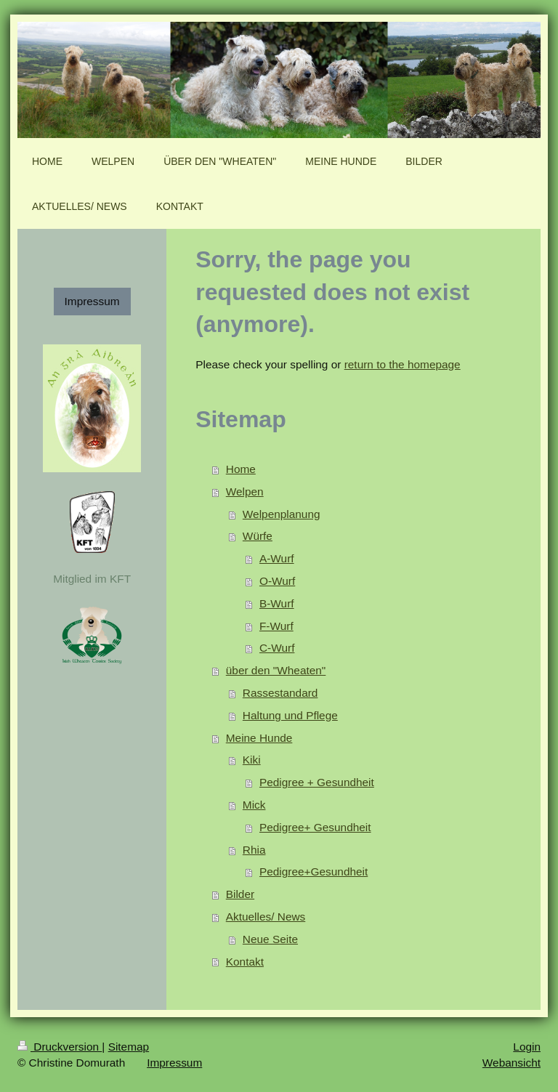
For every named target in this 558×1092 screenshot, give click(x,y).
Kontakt (245, 961)
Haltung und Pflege (290, 715)
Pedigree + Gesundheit (316, 782)
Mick (254, 804)
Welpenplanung (281, 514)
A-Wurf (276, 558)
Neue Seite (270, 939)
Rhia (254, 850)
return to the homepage (402, 364)
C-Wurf (276, 648)
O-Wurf (277, 581)
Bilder (240, 894)
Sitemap (128, 1046)
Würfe (257, 536)
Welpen (245, 491)
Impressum (92, 301)
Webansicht (511, 1062)
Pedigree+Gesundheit (313, 871)
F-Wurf (276, 626)
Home (241, 469)
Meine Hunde (259, 738)
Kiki (252, 759)
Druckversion (59, 1046)
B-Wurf (276, 603)
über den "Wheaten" (276, 670)
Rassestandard (280, 693)
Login (527, 1046)
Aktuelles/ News (266, 916)
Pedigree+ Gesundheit (315, 827)
